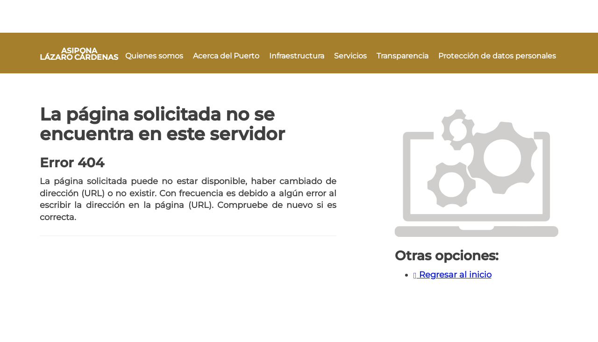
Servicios (350, 55)
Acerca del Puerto (226, 55)
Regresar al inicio (452, 275)
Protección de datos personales (497, 55)
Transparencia (402, 55)
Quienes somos (154, 55)
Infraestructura (296, 55)
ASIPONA (79, 54)
